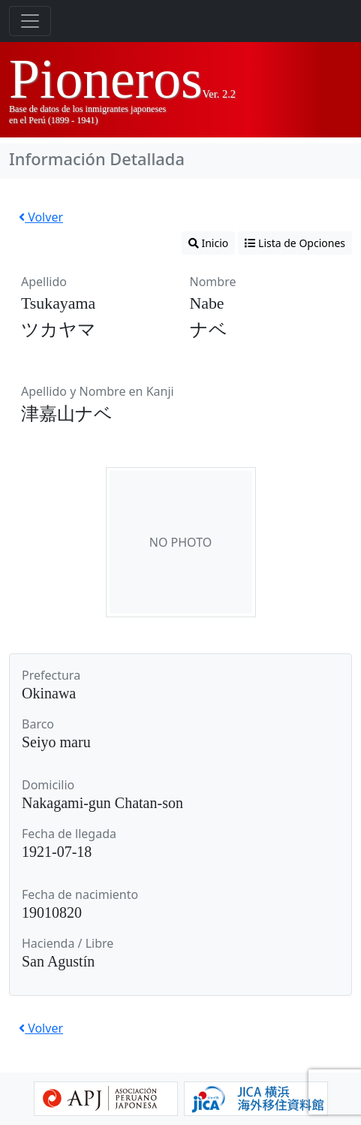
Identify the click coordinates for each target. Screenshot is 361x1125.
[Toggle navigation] (30, 21)
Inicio (208, 243)
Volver (41, 217)
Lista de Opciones (295, 243)
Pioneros (106, 79)
